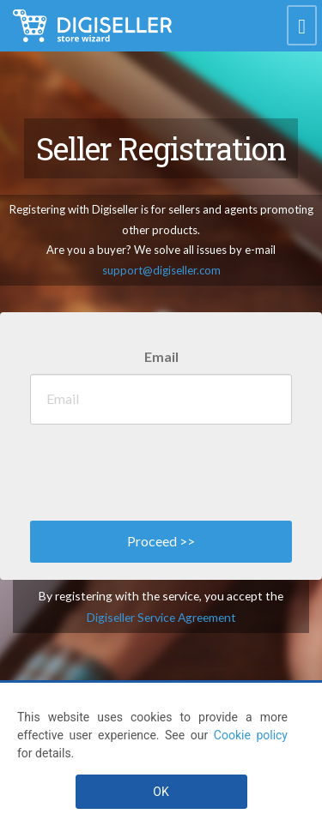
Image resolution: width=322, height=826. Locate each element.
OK (160, 792)
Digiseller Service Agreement (161, 617)
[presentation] (160, 468)
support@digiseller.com (161, 270)
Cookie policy (251, 735)
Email (161, 356)
